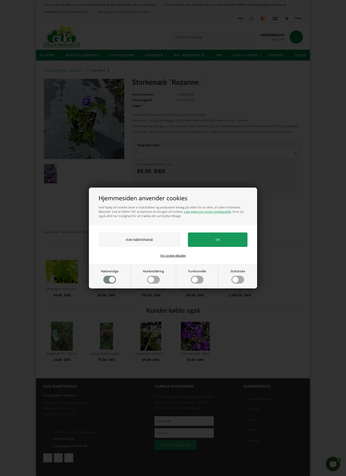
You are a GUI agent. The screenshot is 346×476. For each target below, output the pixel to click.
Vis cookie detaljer (173, 255)
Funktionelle (197, 276)
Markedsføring (153, 276)
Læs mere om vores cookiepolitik (207, 211)
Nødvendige (109, 276)
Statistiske (237, 276)
